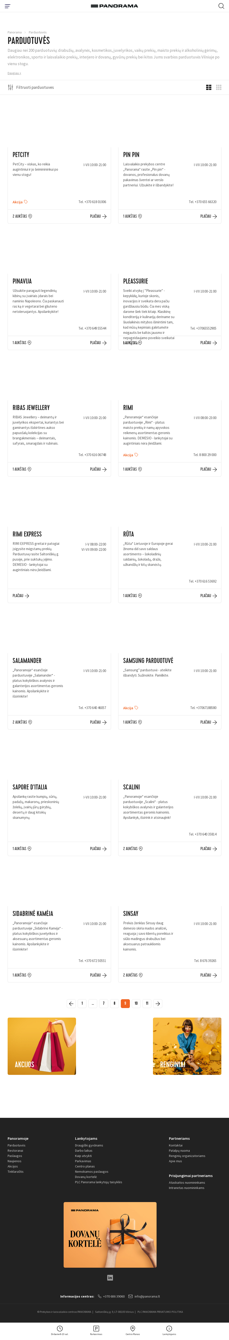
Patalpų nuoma (179, 1152)
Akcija (18, 202)
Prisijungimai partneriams (191, 1177)
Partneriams (179, 1139)
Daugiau (13, 73)
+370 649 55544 (95, 328)
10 (138, 1004)
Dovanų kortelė (86, 1178)
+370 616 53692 (205, 581)
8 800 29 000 (207, 454)
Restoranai (15, 1152)
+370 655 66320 (205, 202)
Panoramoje (18, 1139)
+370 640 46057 (95, 707)
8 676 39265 (208, 960)
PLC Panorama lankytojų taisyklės (98, 1183)
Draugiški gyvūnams (89, 1147)
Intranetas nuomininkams (186, 1189)
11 (150, 1004)
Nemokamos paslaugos (91, 1173)
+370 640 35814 (205, 834)
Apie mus (175, 1162)
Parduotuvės (16, 1147)
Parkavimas (83, 1162)
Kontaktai (176, 1147)
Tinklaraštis (16, 1173)
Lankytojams (86, 1139)
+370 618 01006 (95, 202)
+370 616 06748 (95, 454)
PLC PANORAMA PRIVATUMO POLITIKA (160, 1313)
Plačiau (95, 216)
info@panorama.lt (144, 1298)
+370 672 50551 (95, 960)
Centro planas (85, 1168)
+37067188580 (206, 707)
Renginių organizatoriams (187, 1157)
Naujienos (14, 1162)
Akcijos (13, 1168)
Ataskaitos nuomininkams (187, 1184)
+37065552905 (206, 328)
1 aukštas (130, 216)
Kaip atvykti (83, 1157)
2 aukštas (20, 216)
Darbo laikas (83, 1152)
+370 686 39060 (111, 1298)
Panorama (15, 32)
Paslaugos (15, 1157)
